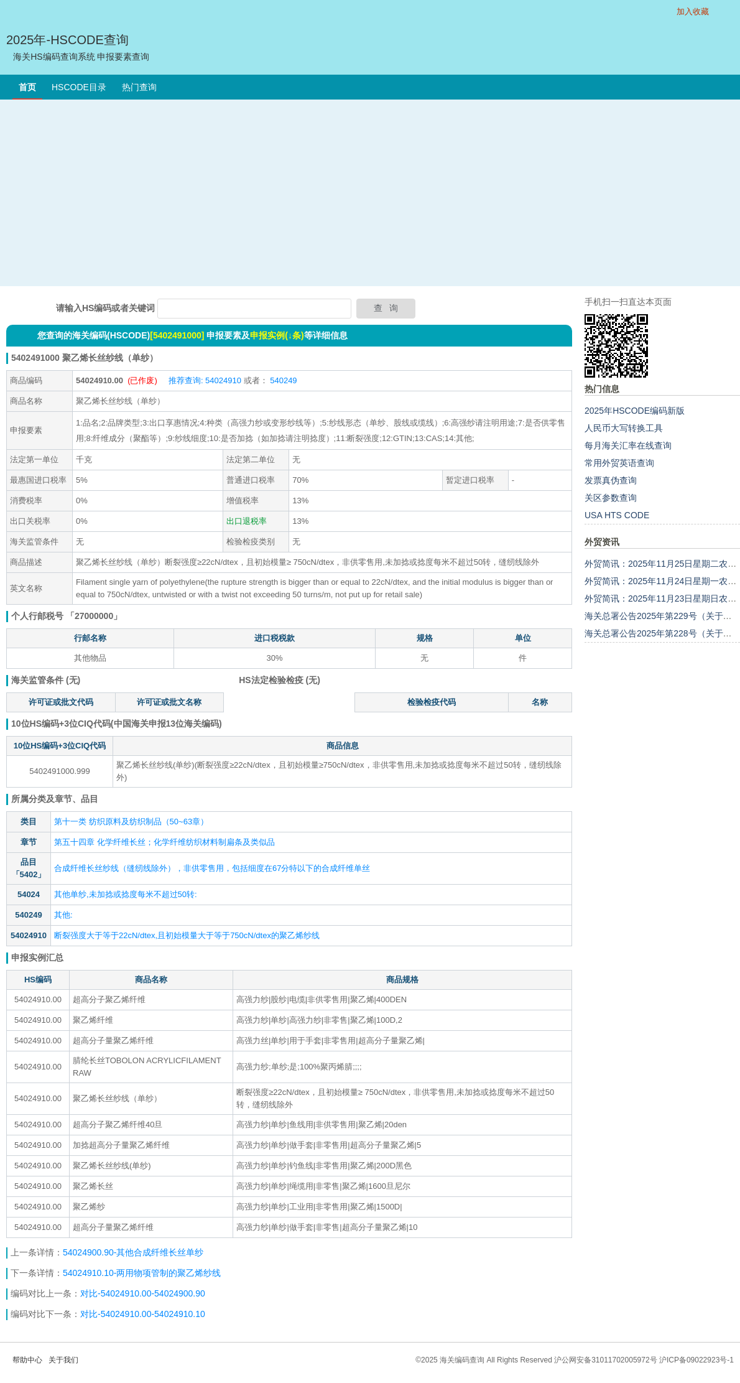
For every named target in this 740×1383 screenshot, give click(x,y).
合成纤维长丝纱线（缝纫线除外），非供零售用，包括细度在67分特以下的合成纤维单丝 (212, 868)
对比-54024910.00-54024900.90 (142, 1293)
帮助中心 (27, 1360)
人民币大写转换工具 (624, 428)
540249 (282, 380)
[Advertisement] (370, 193)
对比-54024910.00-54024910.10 (142, 1314)
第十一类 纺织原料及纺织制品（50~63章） (131, 821)
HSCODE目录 (79, 87)
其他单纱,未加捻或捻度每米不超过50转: (125, 894)
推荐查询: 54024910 (205, 380)
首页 (27, 87)
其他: (63, 915)
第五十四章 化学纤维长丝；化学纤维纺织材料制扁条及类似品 (164, 842)
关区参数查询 (611, 498)
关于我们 (63, 1360)
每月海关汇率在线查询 (628, 445)
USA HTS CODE (617, 515)
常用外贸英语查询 (619, 463)
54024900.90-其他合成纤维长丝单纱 (134, 1252)
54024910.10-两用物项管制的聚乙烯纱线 (142, 1273)
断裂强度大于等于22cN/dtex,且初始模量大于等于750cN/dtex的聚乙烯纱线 (187, 935)
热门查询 (139, 87)
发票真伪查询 (611, 480)
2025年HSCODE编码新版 (635, 411)
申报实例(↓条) (276, 335)
